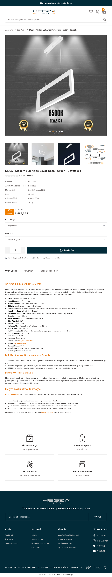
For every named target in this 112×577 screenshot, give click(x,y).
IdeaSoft (42, 575)
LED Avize (32, 182)
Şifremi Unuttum (12, 544)
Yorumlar (28, 271)
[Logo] (45, 11)
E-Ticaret (50, 575)
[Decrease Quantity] (7, 250)
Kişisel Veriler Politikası (67, 548)
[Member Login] (97, 12)
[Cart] (104, 11)
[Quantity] (15, 250)
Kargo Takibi (37, 548)
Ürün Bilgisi (11, 271)
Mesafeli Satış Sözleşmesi (69, 535)
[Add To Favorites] (53, 258)
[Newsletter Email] (56, 517)
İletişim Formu (37, 540)
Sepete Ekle (67, 250)
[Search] (56, 20)
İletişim (34, 535)
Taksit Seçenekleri (48, 271)
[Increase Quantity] (23, 250)
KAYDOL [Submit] (97, 517)
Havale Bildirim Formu (40, 544)
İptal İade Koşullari (65, 544)
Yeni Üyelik (9, 535)
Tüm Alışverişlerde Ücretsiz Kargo (56, 3)
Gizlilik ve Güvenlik (65, 540)
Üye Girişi (9, 540)
